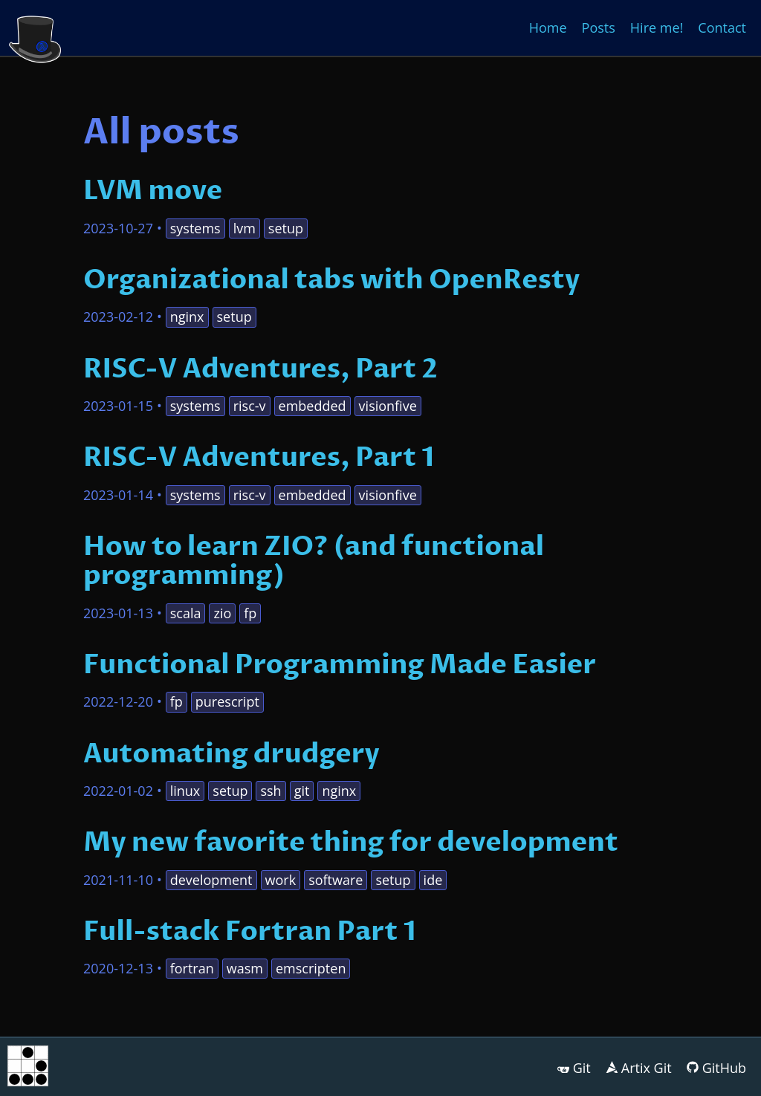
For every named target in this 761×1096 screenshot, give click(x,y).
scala (185, 613)
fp (250, 613)
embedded (312, 406)
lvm (244, 228)
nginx (187, 316)
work (281, 880)
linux (185, 791)
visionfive (388, 406)
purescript (227, 701)
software (335, 880)
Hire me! (656, 27)
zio (222, 613)
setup (285, 228)
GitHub (724, 1068)
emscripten (311, 968)
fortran (192, 968)
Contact (722, 27)
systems (195, 228)
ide (433, 880)
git (302, 791)
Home (548, 27)
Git (582, 1068)
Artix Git (646, 1068)
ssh (270, 791)
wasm (245, 968)
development (211, 880)
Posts (598, 27)
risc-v (249, 406)
